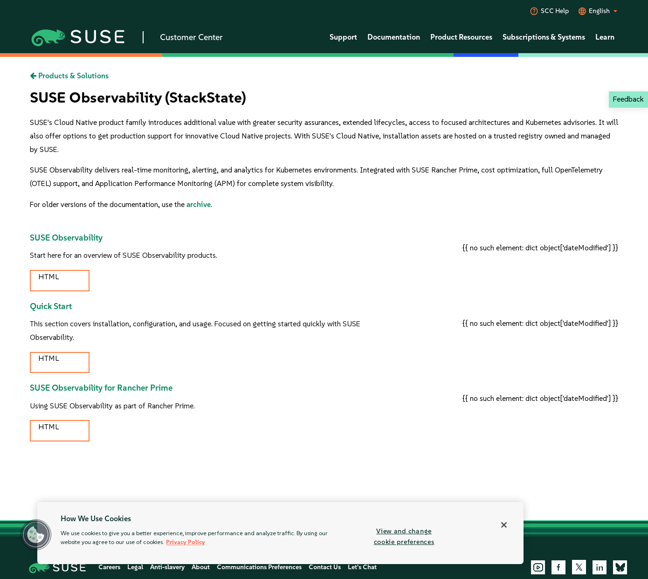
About (201, 567)
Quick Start (51, 306)
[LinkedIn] (600, 567)
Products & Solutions (69, 75)
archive (198, 204)
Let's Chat (362, 567)
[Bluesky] (620, 567)
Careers (109, 567)
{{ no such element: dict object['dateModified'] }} (540, 247)
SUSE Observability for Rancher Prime (101, 388)
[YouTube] (538, 567)
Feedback (628, 99)
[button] (36, 535)
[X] (579, 567)
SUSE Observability (66, 238)
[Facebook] (558, 567)
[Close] (504, 525)
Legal (135, 567)
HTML (48, 276)
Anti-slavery (167, 567)
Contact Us (325, 567)
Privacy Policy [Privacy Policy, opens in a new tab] (185, 542)
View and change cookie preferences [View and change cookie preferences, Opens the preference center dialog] (404, 536)
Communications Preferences (259, 567)
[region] (280, 533)
